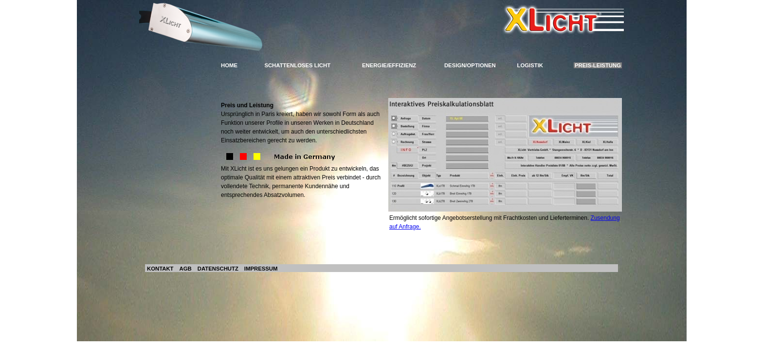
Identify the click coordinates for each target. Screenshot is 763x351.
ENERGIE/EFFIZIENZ (389, 65)
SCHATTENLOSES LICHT (297, 65)
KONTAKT (160, 269)
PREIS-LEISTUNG (598, 65)
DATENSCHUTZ (218, 269)
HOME (229, 65)
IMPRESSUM (261, 269)
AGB (186, 269)
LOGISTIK (530, 65)
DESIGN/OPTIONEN (470, 65)
